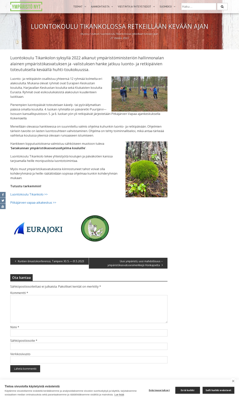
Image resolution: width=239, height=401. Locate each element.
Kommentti (19, 293)
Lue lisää (119, 394)
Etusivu (85, 33)
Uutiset (95, 33)
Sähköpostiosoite (23, 341)
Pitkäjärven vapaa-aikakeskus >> (33, 202)
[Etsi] (222, 6)
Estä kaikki (187, 390)
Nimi (14, 327)
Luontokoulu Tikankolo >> (29, 194)
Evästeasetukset (159, 390)
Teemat (78, 6)
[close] (233, 381)
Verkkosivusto (20, 354)
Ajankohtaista (100, 6)
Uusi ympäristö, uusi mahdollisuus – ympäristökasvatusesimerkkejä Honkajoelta (135, 263)
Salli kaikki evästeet (218, 390)
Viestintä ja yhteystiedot (134, 6)
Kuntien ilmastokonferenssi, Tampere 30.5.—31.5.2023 (49, 261)
